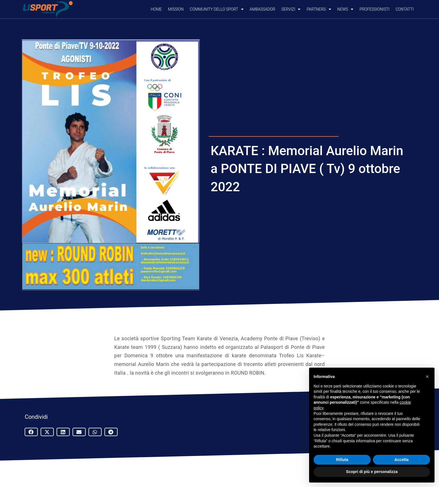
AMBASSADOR (262, 9)
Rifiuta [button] (342, 459)
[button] (31, 432)
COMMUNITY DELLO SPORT (217, 9)
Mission (176, 9)
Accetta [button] (401, 459)
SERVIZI (290, 9)
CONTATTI (405, 9)
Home (156, 9)
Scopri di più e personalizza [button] (372, 471)
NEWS (345, 9)
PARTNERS (319, 9)
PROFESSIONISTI (374, 9)
